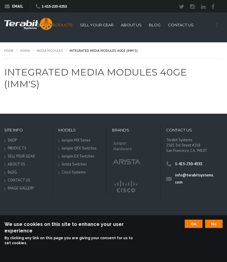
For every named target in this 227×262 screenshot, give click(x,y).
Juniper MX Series (76, 140)
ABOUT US (131, 25)
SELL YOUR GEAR (97, 25)
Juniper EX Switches (78, 156)
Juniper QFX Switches (79, 148)
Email (14, 6)
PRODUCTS (61, 25)
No (214, 223)
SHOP (37, 25)
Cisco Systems (74, 172)
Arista (127, 161)
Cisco (125, 187)
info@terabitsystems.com (194, 179)
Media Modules (50, 50)
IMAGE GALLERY (21, 188)
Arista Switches (74, 164)
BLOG (154, 25)
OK (194, 223)
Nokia (25, 50)
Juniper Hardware (123, 146)
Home (9, 50)
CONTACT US (181, 25)
